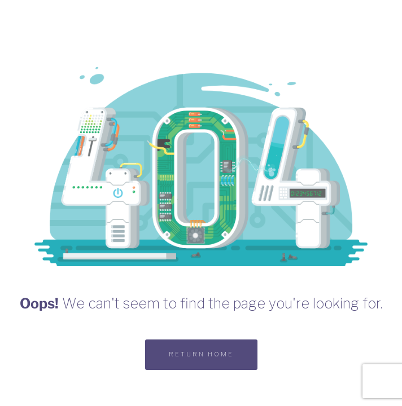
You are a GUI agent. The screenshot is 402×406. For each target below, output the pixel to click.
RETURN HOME (201, 354)
